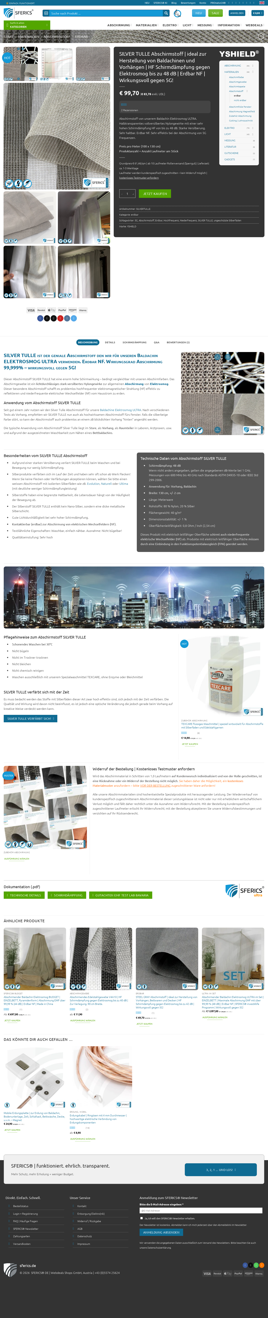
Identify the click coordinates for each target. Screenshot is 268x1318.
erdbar (81, 36)
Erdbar (158, 220)
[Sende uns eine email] (240, 2)
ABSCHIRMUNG (119, 25)
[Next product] (261, 36)
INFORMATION (230, 25)
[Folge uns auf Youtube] (254, 2)
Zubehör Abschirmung (240, 115)
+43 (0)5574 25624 (107, 1273)
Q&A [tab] (156, 342)
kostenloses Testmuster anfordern (139, 177)
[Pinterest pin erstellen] (60, 318)
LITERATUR (230, 146)
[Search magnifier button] (166, 13)
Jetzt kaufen (155, 193)
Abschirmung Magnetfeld (242, 111)
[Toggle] (253, 65)
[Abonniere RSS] (251, 2)
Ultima (124, 483)
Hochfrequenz (171, 220)
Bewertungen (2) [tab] (178, 342)
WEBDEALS (255, 25)
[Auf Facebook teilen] (40, 318)
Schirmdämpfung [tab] (135, 342)
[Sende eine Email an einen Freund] (53, 318)
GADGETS (229, 159)
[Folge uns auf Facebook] (229, 2)
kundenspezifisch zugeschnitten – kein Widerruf (168, 173)
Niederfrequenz (188, 220)
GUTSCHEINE (231, 153)
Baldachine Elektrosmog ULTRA (120, 410)
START (8, 36)
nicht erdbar (240, 100)
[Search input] (106, 13)
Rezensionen (129, 110)
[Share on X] (47, 318)
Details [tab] (110, 342)
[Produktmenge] (127, 193)
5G (136, 220)
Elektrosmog (159, 384)
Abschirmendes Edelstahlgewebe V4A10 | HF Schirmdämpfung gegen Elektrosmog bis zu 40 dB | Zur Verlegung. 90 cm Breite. (99, 1000)
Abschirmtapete (237, 86)
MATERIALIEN (147, 25)
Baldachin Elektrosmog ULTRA (176, 118)
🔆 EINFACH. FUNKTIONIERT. (20, 2)
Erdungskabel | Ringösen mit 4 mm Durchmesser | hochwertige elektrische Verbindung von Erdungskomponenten (98, 1119)
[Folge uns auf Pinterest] (247, 2)
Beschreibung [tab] (88, 342)
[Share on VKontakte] (67, 318)
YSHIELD (131, 226)
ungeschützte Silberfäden (227, 220)
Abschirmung (134, 384)
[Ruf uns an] (244, 2)
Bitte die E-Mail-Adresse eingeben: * (162, 1204)
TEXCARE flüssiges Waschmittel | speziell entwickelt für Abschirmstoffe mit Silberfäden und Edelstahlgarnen (222, 725)
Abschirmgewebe (238, 81)
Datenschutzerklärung (159, 1247)
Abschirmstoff (57, 36)
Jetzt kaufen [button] (190, 743)
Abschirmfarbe (236, 77)
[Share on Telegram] (74, 318)
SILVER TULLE (205, 220)
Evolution (93, 483)
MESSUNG (205, 25)
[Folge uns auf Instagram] (233, 2)
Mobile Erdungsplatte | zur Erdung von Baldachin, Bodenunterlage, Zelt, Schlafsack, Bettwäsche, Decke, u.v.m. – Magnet (34, 1116)
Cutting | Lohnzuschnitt (241, 120)
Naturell (106, 483)
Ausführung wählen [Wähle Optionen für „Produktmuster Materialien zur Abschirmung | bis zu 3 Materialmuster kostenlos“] (16, 858)
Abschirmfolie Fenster (240, 106)
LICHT (188, 25)
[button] (257, 13)
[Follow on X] (237, 2)
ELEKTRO (171, 25)
